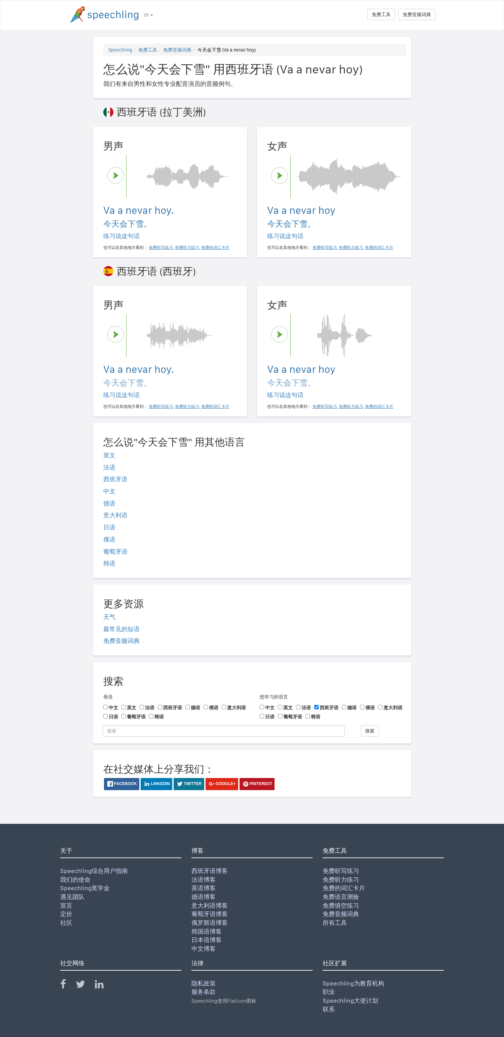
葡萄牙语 (115, 551)
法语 (109, 467)
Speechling (120, 50)
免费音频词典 (417, 14)
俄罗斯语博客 (209, 922)
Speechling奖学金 (85, 888)
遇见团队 (72, 896)
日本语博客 (206, 939)
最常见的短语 (121, 629)
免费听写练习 (341, 870)
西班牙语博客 (209, 870)
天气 (109, 616)
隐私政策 (203, 983)
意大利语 (115, 515)
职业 (329, 991)
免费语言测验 (341, 896)
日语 (109, 527)
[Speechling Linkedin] (103, 985)
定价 (66, 913)
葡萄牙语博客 (209, 913)
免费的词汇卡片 (344, 888)
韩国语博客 (206, 931)
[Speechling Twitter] (85, 985)
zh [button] (148, 15)
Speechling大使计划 (350, 1000)
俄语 (109, 539)
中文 (109, 491)
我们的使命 (75, 879)
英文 (109, 455)
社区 (66, 922)
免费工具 (381, 14)
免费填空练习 (341, 905)
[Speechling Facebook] (67, 985)
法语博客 (203, 879)
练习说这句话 (121, 235)
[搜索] (224, 731)
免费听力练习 (341, 879)
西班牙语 (115, 479)
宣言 (66, 905)
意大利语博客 (209, 905)
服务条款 (203, 991)
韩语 (109, 563)
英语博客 (203, 888)
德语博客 (203, 896)
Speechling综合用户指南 (94, 870)
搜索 (369, 731)
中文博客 (203, 948)
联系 (329, 1009)
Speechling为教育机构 (353, 983)
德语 (109, 503)
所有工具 (335, 922)
